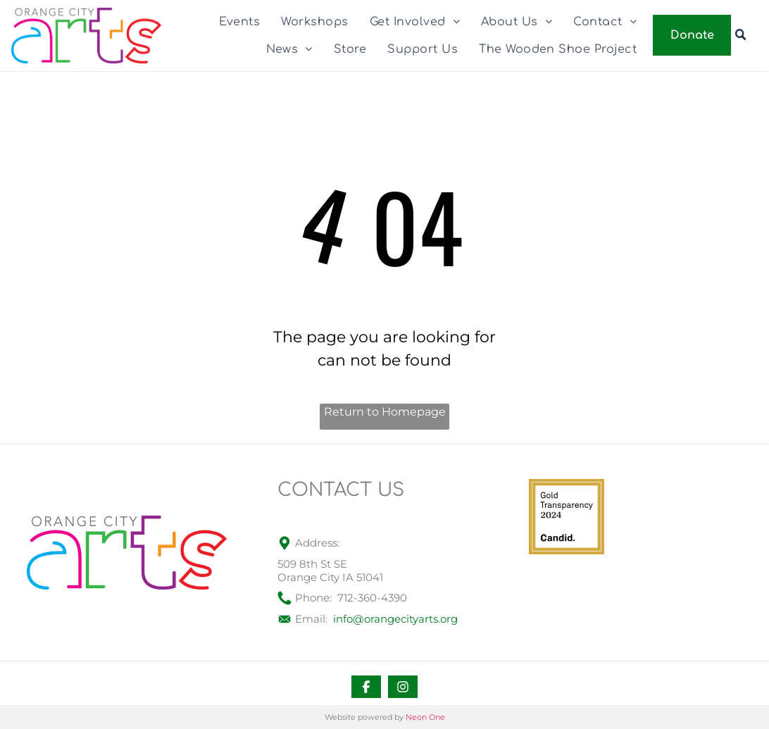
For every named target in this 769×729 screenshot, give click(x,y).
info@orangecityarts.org (395, 618)
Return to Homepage (385, 411)
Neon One (425, 717)
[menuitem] (239, 21)
